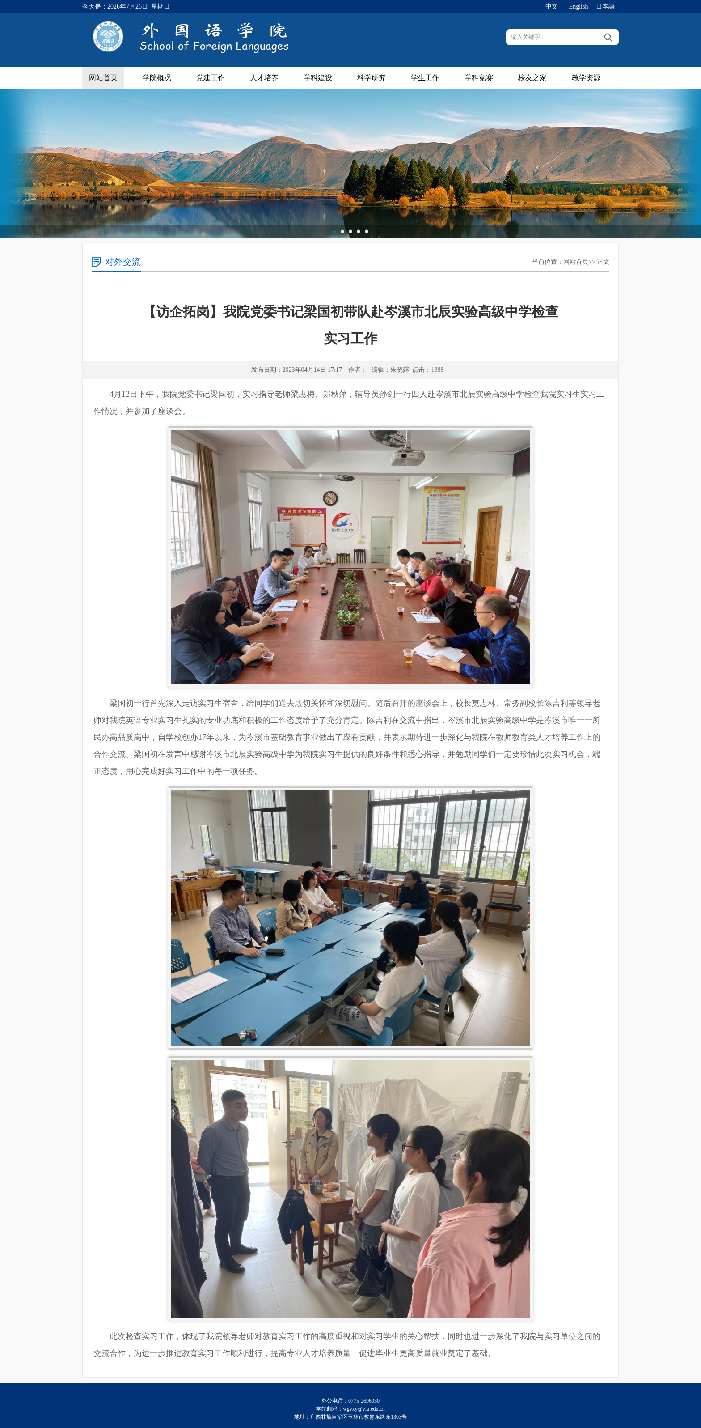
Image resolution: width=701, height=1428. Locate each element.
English (578, 6)
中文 (551, 6)
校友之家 (532, 77)
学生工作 (425, 77)
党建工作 (210, 77)
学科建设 (318, 77)
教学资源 (586, 77)
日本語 (605, 6)
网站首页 (103, 77)
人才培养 (264, 77)
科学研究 (371, 77)
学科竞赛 (479, 77)
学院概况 (157, 77)
